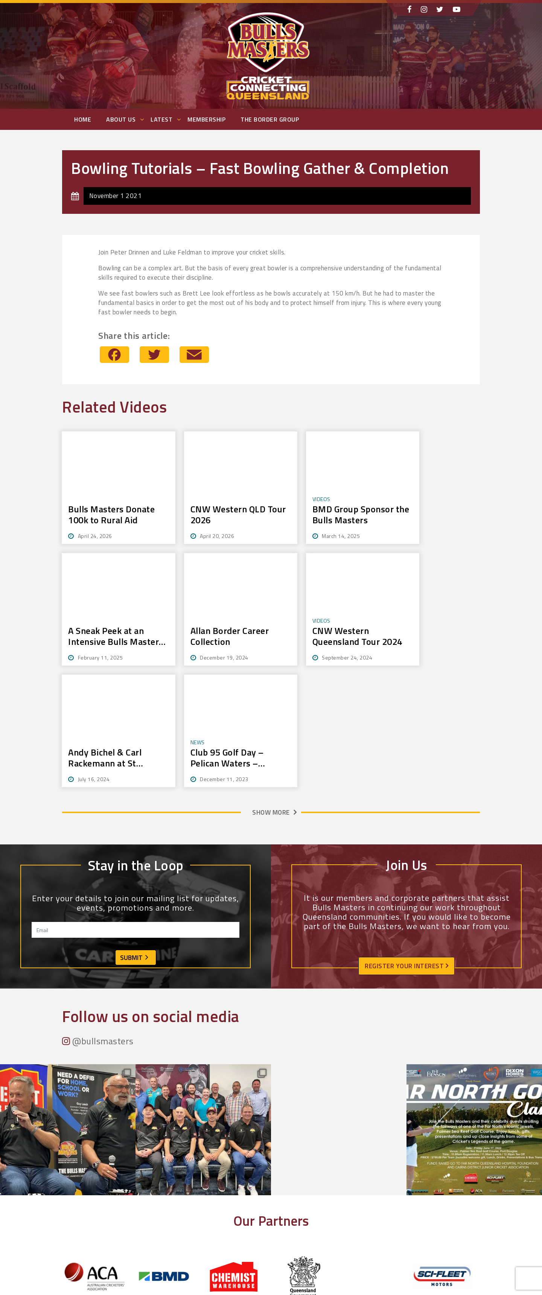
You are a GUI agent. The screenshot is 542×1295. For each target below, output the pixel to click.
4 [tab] (249, 1200)
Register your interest (406, 844)
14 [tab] (311, 1200)
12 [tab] (298, 1200)
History (178, 1270)
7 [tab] (267, 1200)
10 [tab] (286, 1200)
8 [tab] (274, 1200)
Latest (161, 119)
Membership (206, 119)
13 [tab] (305, 1200)
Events (279, 1261)
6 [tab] (261, 1200)
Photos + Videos (291, 1270)
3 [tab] (243, 1200)
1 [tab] (230, 1200)
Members (181, 1261)
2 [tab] (236, 1200)
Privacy (280, 1289)
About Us (121, 119)
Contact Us (182, 1289)
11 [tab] (292, 1200)
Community (182, 1280)
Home (82, 119)
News (278, 1251)
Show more (271, 691)
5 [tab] (255, 1200)
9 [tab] (280, 1200)
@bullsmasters (98, 919)
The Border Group (270, 119)
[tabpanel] (97, 1155)
